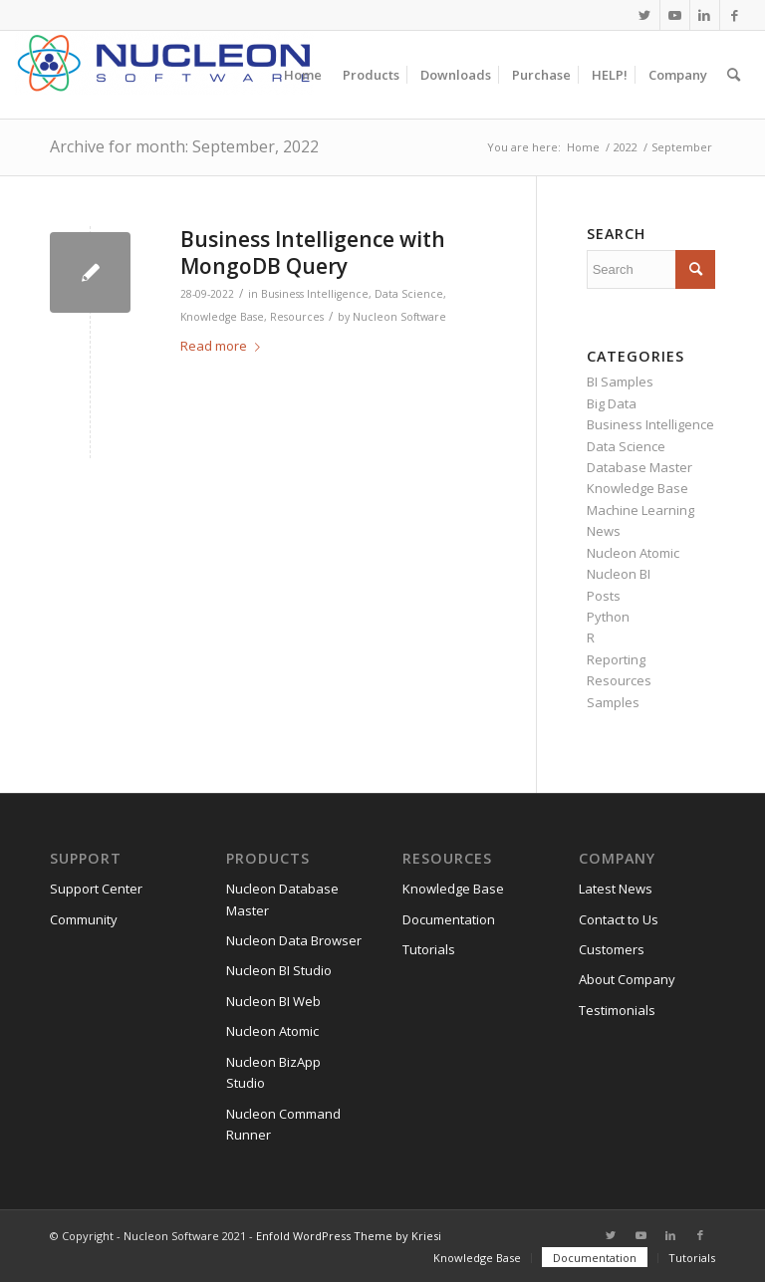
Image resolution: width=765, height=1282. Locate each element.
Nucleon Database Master (282, 899)
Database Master (639, 467)
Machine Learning (640, 510)
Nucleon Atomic (633, 553)
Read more (224, 346)
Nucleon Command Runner (283, 1124)
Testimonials (617, 1010)
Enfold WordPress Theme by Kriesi (348, 1235)
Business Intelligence (315, 294)
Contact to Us (618, 919)
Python (608, 617)
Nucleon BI (618, 574)
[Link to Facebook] (735, 15)
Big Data (612, 403)
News (604, 531)
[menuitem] (303, 75)
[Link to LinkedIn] (704, 15)
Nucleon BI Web (273, 1001)
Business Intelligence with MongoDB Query (312, 252)
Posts (604, 596)
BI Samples (620, 381)
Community (84, 919)
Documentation (448, 919)
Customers (611, 949)
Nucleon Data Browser (294, 940)
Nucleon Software (399, 317)
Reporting (616, 659)
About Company (627, 979)
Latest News (615, 888)
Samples (613, 702)
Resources (297, 317)
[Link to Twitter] (645, 15)
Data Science (409, 294)
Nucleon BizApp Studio (273, 1072)
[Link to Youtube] (674, 15)
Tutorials (428, 949)
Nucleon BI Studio (279, 970)
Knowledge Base (222, 317)
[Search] (733, 75)
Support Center (96, 888)
